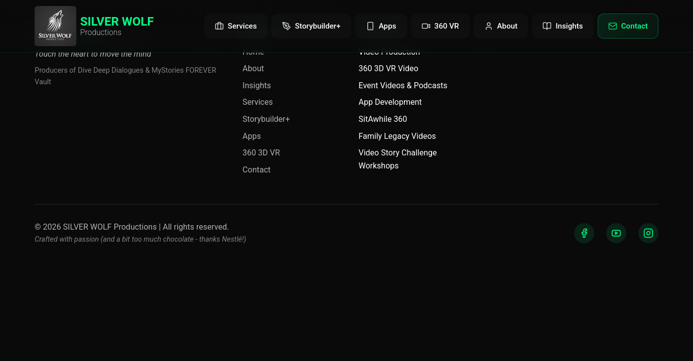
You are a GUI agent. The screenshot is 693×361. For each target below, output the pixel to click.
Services (257, 102)
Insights (256, 85)
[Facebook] (584, 233)
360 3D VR (261, 152)
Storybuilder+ (266, 119)
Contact (256, 169)
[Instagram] (648, 233)
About (253, 68)
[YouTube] (616, 233)
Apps (251, 136)
